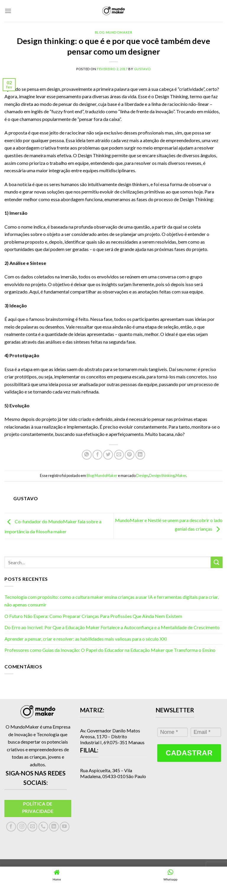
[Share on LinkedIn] (140, 455)
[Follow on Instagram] (22, 826)
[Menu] (8, 11)
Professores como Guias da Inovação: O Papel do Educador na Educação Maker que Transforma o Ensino (109, 650)
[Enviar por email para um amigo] (119, 455)
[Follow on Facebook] (11, 826)
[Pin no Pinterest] (129, 455)
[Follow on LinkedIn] (54, 826)
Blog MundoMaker (113, 32)
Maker (181, 475)
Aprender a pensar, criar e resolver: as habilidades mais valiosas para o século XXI (85, 639)
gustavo (142, 69)
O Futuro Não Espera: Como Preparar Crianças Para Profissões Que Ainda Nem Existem (93, 616)
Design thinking (162, 475)
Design (142, 475)
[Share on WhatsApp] (87, 455)
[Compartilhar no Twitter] (108, 455)
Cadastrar (189, 753)
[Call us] (43, 826)
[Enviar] (217, 562)
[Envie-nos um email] (32, 826)
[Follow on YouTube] (64, 826)
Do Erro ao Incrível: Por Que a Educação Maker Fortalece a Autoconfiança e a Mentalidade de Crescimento (112, 627)
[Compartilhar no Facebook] (97, 455)
